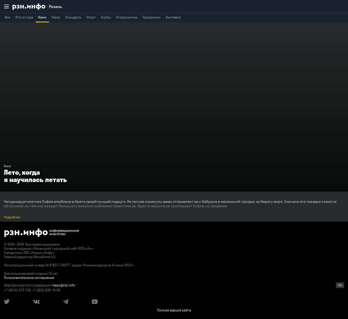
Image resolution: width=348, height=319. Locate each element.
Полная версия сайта (174, 310)
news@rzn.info (63, 285)
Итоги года (24, 17)
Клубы (106, 17)
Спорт (91, 17)
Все (7, 17)
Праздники (152, 17)
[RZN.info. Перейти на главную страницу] (37, 6)
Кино (42, 17)
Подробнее (12, 217)
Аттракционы (126, 17)
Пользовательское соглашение (29, 278)
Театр (56, 17)
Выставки (173, 17)
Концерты (73, 17)
